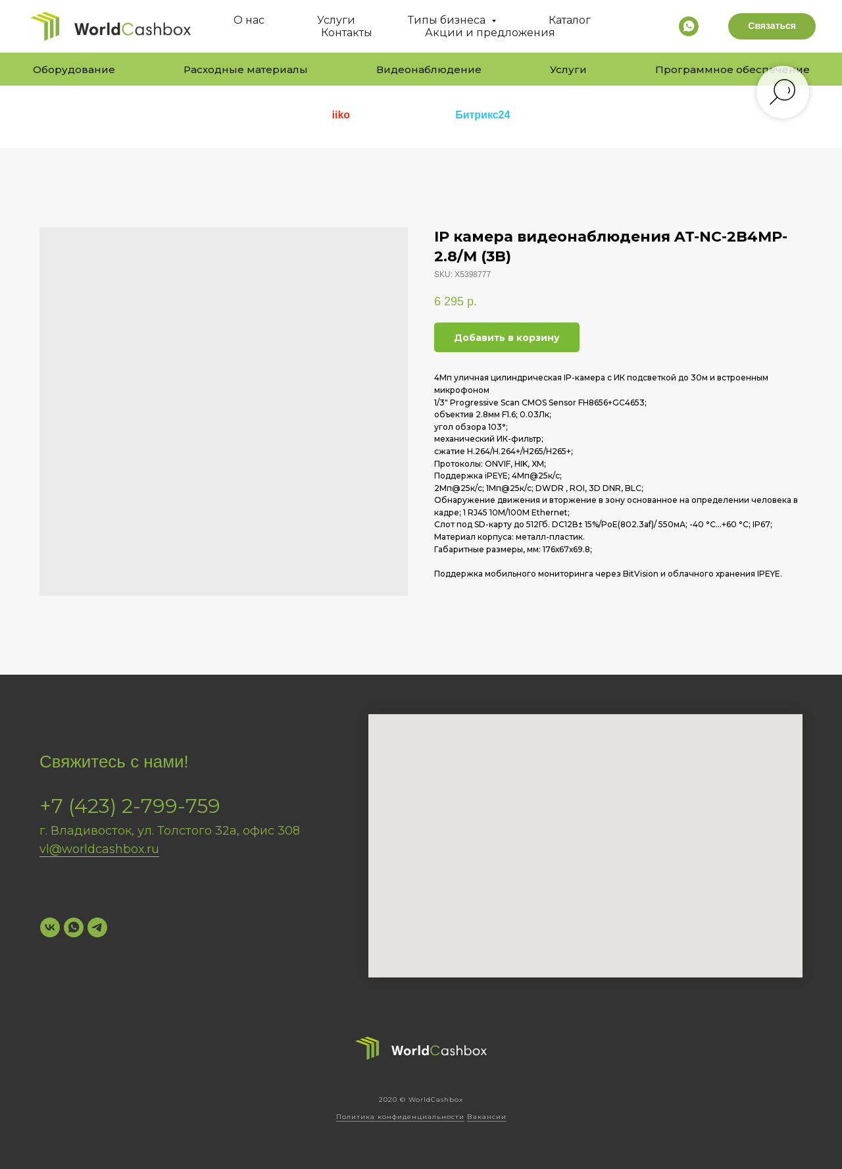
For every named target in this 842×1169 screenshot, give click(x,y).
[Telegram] (97, 927)
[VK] (50, 927)
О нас (249, 20)
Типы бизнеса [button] (448, 20)
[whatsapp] (689, 26)
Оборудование (74, 69)
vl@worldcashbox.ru (99, 849)
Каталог (570, 20)
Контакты (346, 32)
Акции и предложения (490, 32)
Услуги (336, 20)
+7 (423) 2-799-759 (129, 806)
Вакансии (487, 1116)
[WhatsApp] (74, 927)
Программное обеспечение (732, 69)
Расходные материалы (246, 69)
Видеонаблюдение (429, 69)
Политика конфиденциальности (400, 1116)
